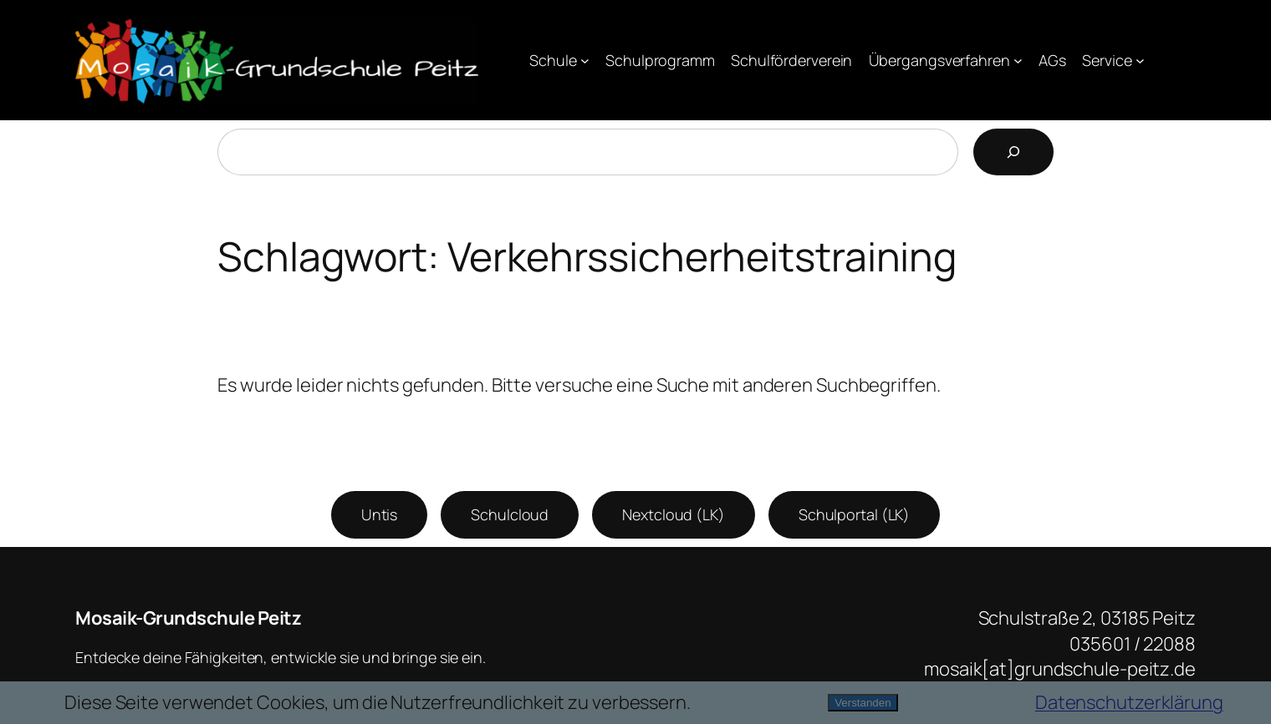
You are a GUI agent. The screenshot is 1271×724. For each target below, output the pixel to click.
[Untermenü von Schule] (585, 60)
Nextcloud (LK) (673, 514)
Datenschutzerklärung (1129, 702)
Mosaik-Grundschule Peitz (188, 617)
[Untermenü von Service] (1140, 60)
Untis (379, 514)
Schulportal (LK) (854, 514)
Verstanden (863, 702)
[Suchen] (1013, 152)
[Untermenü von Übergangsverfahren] (1018, 60)
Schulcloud (510, 514)
